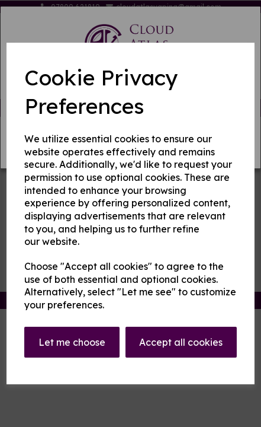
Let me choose (71, 342)
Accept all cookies (181, 342)
